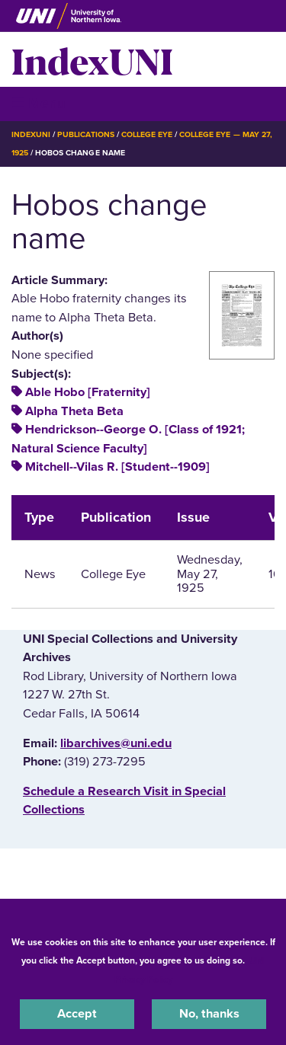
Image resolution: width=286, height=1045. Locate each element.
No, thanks (209, 1013)
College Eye (146, 134)
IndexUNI (92, 59)
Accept (77, 1013)
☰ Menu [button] (38, 103)
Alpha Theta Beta (74, 411)
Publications (85, 134)
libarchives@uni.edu (116, 743)
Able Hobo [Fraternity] (87, 392)
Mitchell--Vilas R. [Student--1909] (117, 467)
